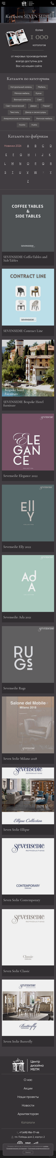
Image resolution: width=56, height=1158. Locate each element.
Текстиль (14, 112)
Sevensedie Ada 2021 (17, 616)
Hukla (34, 125)
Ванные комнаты (22, 100)
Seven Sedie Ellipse (16, 831)
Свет (39, 100)
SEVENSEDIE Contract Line (23, 330)
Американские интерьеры (17, 119)
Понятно (28, 1152)
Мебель (42, 87)
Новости (28, 1105)
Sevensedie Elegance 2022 (20, 475)
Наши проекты (28, 1097)
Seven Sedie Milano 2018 (20, 757)
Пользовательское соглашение (16, 1148)
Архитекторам (28, 1114)
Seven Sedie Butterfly (17, 1040)
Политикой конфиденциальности (38, 1148)
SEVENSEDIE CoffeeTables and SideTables (25, 260)
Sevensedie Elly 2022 (17, 548)
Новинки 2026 (12, 146)
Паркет (46, 106)
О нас (28, 1080)
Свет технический (15, 106)
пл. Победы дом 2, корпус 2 (30, 1137)
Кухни (38, 93)
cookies (45, 1146)
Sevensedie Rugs (14, 689)
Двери (33, 106)
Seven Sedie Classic (16, 972)
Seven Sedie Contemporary (21, 899)
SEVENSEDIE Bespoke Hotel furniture (23, 405)
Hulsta (22, 125)
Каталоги (28, 1122)
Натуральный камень (21, 87)
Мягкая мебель (22, 93)
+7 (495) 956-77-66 (29, 1132)
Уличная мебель (44, 119)
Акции (28, 1088)
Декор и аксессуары (35, 112)
